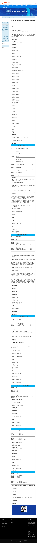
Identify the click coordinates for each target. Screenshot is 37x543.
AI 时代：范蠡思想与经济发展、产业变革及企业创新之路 (5, 23)
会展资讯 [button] (13, 5)
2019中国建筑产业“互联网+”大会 (5, 36)
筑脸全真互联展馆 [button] (5, 7)
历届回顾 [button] (30, 5)
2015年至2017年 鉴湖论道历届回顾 (5, 41)
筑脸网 (12, 522)
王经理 (5, 521)
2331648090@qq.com (4, 526)
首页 (2, 17)
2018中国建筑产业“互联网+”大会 (5, 39)
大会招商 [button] (17, 5)
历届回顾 (5, 17)
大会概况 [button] (8, 5)
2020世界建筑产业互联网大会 (5, 32)
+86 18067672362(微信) (5, 523)
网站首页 (4, 5)
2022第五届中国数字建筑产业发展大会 (5, 27)
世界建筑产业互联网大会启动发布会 (5, 34)
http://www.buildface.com (17, 540)
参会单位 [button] (22, 5)
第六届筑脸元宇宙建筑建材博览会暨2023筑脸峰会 (5, 25)
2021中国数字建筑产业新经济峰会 (5, 30)
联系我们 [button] (26, 5)
